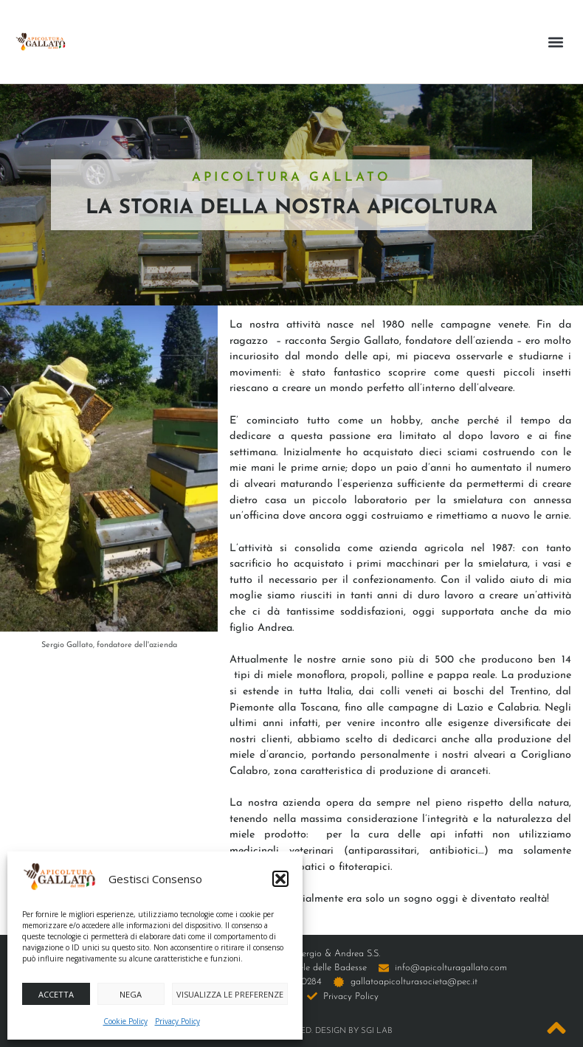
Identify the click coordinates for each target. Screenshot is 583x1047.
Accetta (56, 994)
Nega (131, 994)
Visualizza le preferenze (229, 994)
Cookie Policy (125, 1021)
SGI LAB (377, 1031)
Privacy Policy (177, 1021)
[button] (280, 878)
